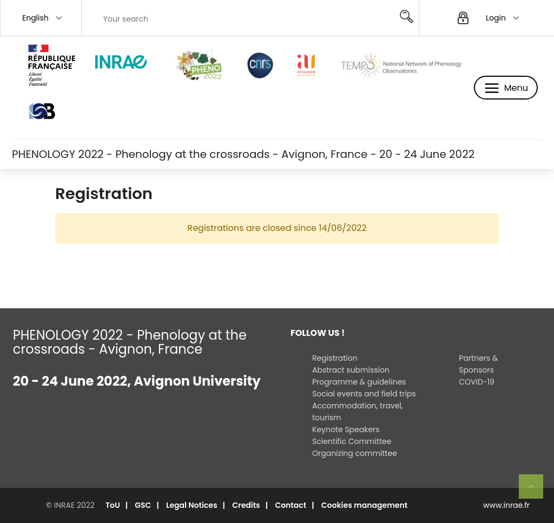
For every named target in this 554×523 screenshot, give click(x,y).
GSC (143, 505)
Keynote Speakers (346, 429)
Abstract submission (351, 370)
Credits (246, 505)
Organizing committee (354, 453)
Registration (335, 358)
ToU (112, 505)
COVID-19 (476, 381)
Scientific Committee (351, 441)
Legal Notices (191, 505)
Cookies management (364, 505)
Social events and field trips (364, 393)
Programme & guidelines (359, 381)
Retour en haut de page (535, 491)
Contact (290, 505)
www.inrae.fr (506, 505)
